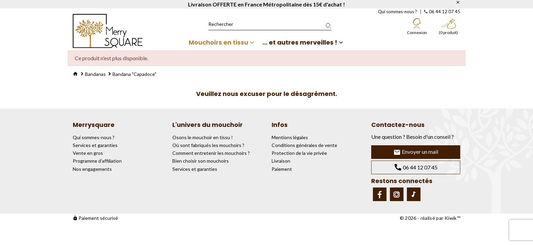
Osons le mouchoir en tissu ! (202, 137)
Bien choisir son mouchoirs (200, 161)
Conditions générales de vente (304, 145)
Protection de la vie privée (299, 153)
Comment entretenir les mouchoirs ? (211, 153)
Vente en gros (88, 153)
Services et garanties (95, 145)
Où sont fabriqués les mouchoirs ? (208, 145)
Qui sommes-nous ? (397, 11)
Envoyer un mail (415, 152)
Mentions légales (290, 137)
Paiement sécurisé (95, 218)
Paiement (282, 169)
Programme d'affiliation (97, 161)
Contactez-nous (398, 124)
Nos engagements (92, 169)
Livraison (281, 161)
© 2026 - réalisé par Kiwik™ (430, 218)
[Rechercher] (269, 24)
